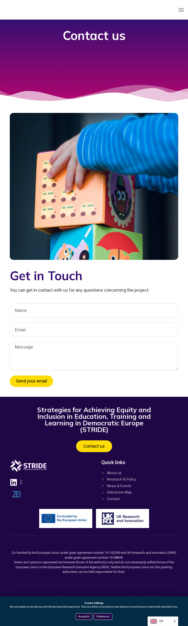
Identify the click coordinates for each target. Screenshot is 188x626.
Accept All (84, 616)
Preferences (103, 616)
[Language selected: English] (163, 621)
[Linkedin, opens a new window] (16, 490)
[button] (181, 14)
